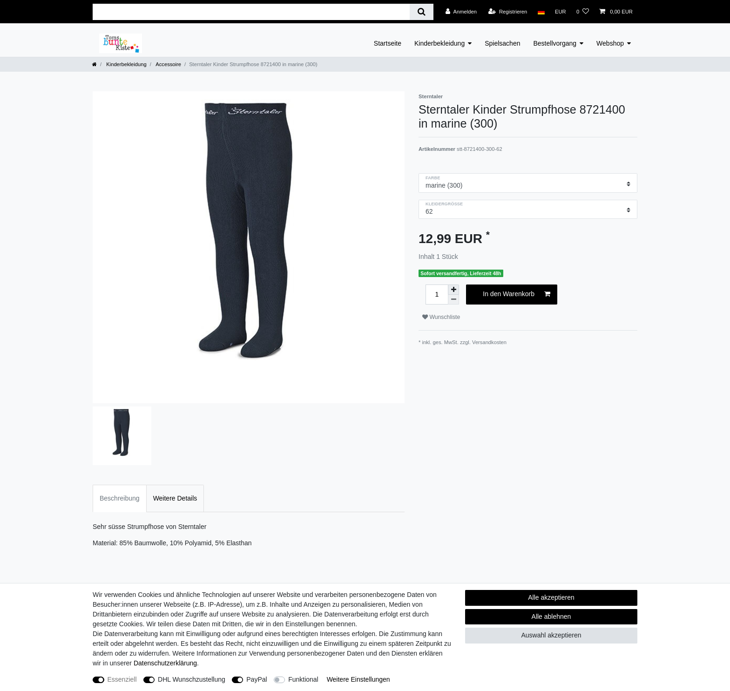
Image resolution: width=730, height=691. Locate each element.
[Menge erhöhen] (453, 290)
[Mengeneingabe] (437, 295)
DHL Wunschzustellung (191, 679)
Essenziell (122, 679)
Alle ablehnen (551, 616)
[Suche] (421, 12)
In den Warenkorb (516, 294)
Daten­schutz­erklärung (165, 663)
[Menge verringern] (453, 300)
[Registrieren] (507, 11)
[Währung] (560, 11)
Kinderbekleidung (439, 43)
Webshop (610, 43)
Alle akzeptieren (551, 597)
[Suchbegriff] (251, 12)
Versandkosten (489, 342)
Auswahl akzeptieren (551, 635)
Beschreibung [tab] (120, 498)
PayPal (256, 679)
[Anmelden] (461, 11)
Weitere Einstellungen (358, 679)
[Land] (540, 11)
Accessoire (168, 64)
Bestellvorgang (554, 43)
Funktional (303, 679)
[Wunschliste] (582, 11)
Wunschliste (441, 317)
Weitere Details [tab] (175, 498)
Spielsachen (502, 43)
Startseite (387, 43)
